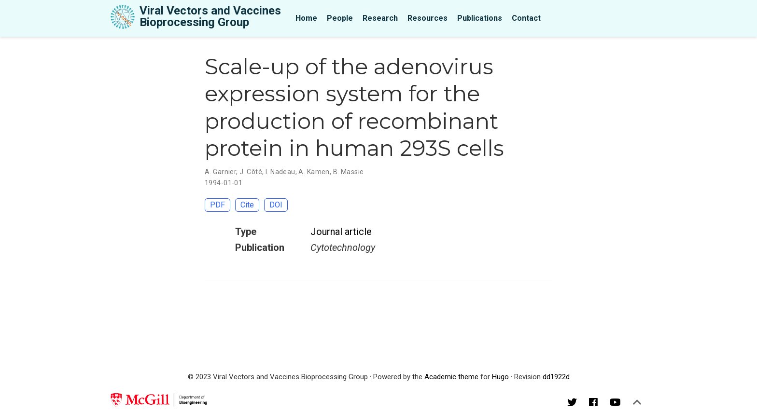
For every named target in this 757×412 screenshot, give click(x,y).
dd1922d (556, 376)
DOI (275, 204)
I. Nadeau (280, 172)
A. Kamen (313, 172)
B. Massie (348, 172)
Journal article (341, 231)
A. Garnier (220, 172)
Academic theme (451, 376)
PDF (217, 204)
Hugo (500, 376)
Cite (247, 204)
